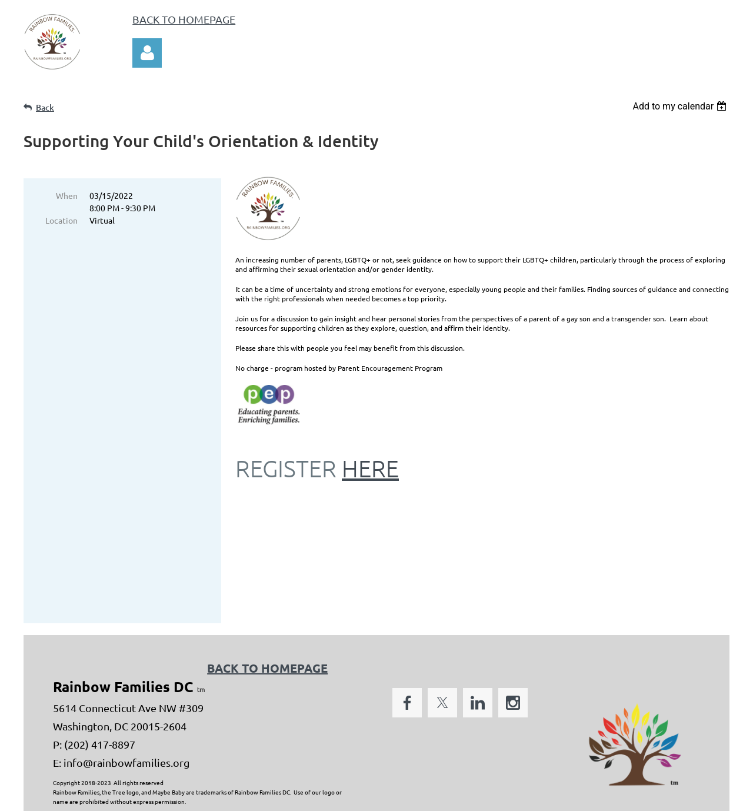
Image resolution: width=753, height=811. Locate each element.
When (67, 195)
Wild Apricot (589, 796)
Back (45, 107)
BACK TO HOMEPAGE (183, 19)
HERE (370, 468)
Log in (147, 53)
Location (61, 220)
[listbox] (680, 106)
